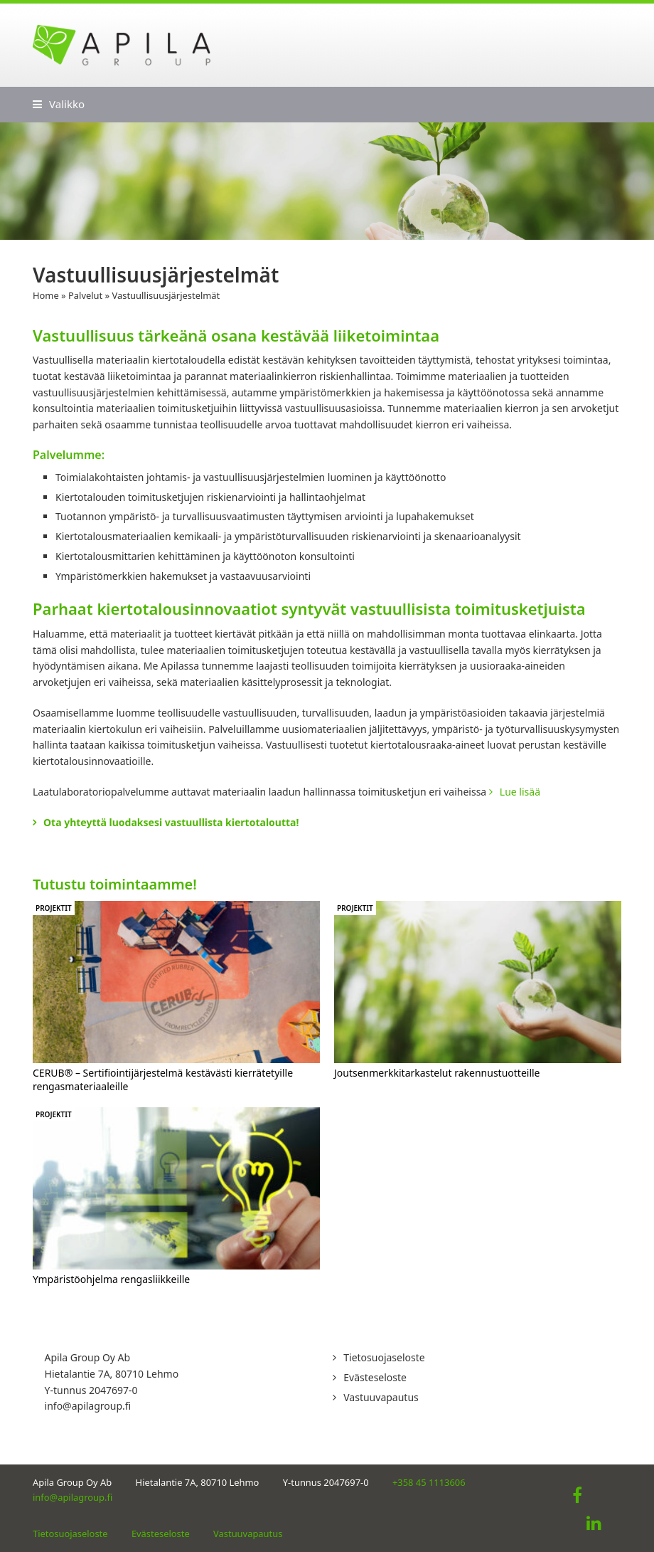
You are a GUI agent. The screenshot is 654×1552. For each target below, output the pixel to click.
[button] (59, 104)
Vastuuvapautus (381, 1397)
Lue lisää (520, 791)
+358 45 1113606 (429, 1482)
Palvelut (85, 295)
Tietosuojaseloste (383, 1357)
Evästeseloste (375, 1377)
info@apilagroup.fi (88, 1406)
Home (46, 295)
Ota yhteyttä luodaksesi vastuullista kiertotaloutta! (171, 822)
